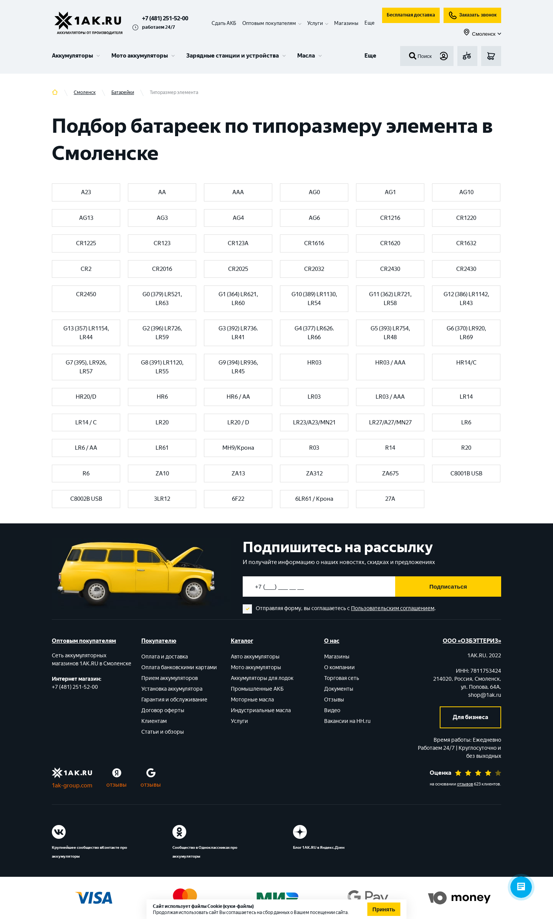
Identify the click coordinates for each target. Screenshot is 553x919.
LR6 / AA (86, 447)
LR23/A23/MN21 (314, 422)
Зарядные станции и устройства (232, 55)
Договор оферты (162, 710)
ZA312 (314, 473)
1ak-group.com (72, 785)
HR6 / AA (238, 396)
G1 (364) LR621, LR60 (238, 299)
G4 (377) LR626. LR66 (314, 333)
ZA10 (162, 473)
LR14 (466, 396)
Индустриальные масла (261, 710)
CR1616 (314, 243)
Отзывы (334, 699)
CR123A (238, 243)
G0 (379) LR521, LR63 (162, 299)
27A (390, 498)
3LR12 (162, 498)
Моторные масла (252, 699)
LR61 (162, 447)
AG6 (314, 217)
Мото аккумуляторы (139, 55)
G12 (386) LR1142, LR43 (466, 299)
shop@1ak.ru (484, 695)
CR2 (86, 269)
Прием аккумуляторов (169, 678)
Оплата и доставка (164, 656)
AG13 (86, 217)
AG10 (466, 192)
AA (162, 192)
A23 (86, 192)
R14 (390, 447)
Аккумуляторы (72, 55)
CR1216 (390, 217)
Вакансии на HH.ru (347, 721)
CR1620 (390, 243)
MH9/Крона (238, 447)
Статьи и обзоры (162, 732)
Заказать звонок (472, 15)
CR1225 (86, 243)
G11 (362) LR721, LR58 (390, 299)
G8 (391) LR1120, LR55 (162, 367)
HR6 (162, 396)
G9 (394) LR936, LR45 (238, 367)
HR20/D (86, 396)
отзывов (465, 784)
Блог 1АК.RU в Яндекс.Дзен (318, 847)
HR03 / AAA (390, 362)
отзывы (116, 784)
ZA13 (238, 473)
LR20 (162, 422)
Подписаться (448, 586)
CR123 (162, 243)
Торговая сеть (341, 678)
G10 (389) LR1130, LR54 (314, 299)
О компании (339, 667)
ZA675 (390, 473)
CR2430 (390, 269)
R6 (86, 473)
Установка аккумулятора (171, 689)
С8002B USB (86, 498)
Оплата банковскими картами (179, 667)
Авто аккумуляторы (255, 656)
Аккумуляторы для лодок (262, 678)
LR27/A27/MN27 (390, 422)
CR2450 (86, 294)
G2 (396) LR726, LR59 (162, 333)
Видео (332, 710)
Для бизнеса (470, 717)
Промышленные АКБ (257, 689)
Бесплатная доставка (411, 15)
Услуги (239, 721)
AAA (238, 192)
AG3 (162, 217)
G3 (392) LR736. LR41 (238, 333)
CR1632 (466, 243)
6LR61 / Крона (314, 498)
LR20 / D (238, 422)
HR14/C (466, 362)
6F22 (238, 498)
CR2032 (314, 269)
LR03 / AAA (390, 396)
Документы (338, 689)
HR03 (314, 362)
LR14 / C (86, 422)
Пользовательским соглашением (392, 608)
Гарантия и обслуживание (174, 699)
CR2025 (238, 269)
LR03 (314, 396)
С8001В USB (466, 473)
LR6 (466, 422)
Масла (306, 55)
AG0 (314, 192)
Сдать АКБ (224, 23)
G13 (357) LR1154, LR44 (86, 333)
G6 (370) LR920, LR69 (466, 333)
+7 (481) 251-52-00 (165, 18)
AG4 (238, 217)
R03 (314, 447)
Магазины (346, 23)
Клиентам (154, 721)
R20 (466, 447)
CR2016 (162, 269)
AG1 (390, 192)
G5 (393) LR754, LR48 (390, 333)
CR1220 (466, 217)
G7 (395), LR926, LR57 (86, 367)
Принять (384, 909)
